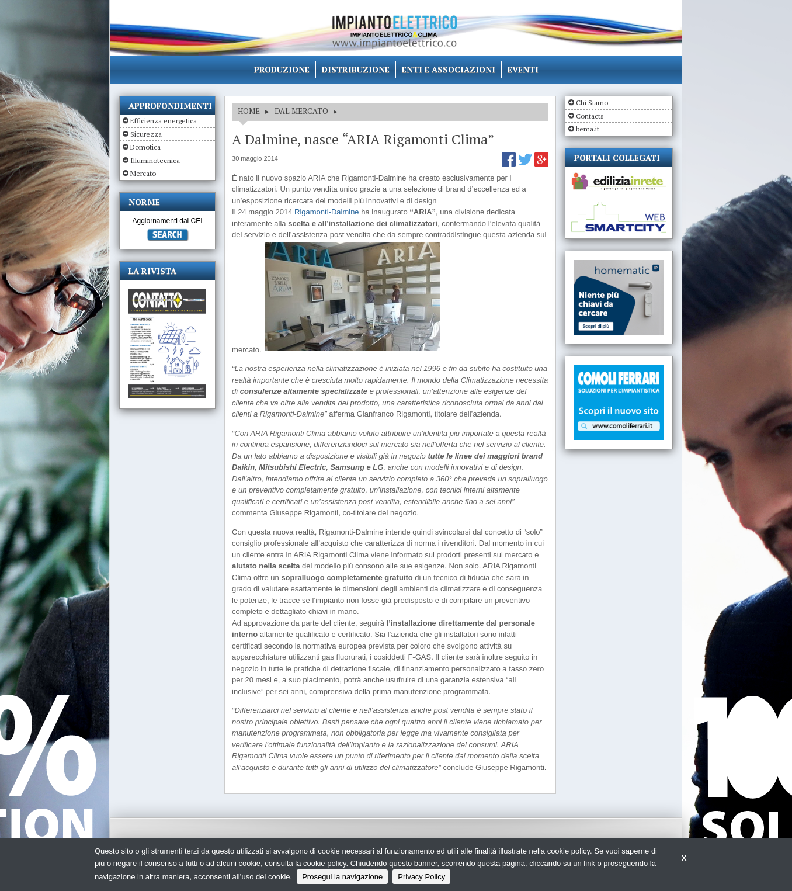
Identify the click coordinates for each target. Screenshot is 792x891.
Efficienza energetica (163, 120)
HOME (249, 111)
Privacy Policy (421, 876)
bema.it (587, 128)
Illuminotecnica (155, 160)
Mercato (143, 173)
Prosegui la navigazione (342, 876)
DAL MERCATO (301, 111)
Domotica (145, 147)
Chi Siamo (592, 102)
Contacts (590, 116)
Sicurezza (146, 134)
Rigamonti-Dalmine (326, 211)
